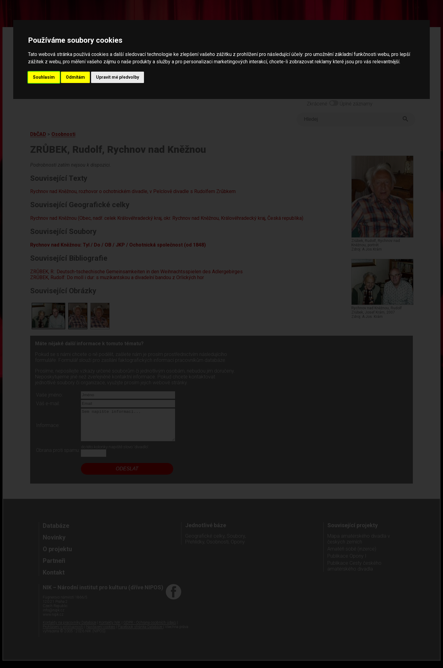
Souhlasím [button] (44, 77)
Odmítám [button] (75, 77)
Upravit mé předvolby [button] (117, 77)
